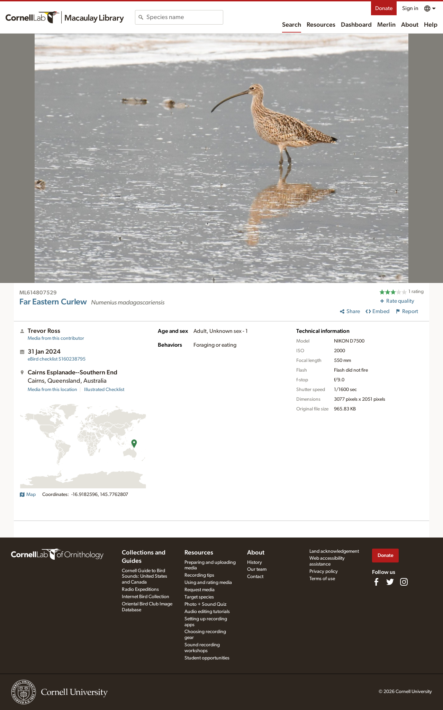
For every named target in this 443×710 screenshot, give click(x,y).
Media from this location (52, 389)
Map (27, 494)
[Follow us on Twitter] (390, 582)
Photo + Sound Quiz (205, 604)
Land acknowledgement (334, 551)
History (254, 562)
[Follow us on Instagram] (404, 582)
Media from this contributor (56, 338)
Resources (321, 25)
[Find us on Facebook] (376, 582)
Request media (199, 589)
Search (291, 25)
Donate (383, 8)
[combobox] (184, 17)
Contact (255, 576)
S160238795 (56, 359)
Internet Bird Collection (145, 596)
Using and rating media (208, 582)
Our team (256, 569)
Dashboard (356, 25)
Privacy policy (323, 571)
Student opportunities (206, 658)
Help (430, 25)
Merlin (386, 25)
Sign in (410, 8)
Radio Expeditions (140, 589)
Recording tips (199, 575)
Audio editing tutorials (207, 611)
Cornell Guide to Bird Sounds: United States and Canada (144, 576)
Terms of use (322, 578)
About (409, 25)
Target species (199, 597)
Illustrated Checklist (104, 389)
